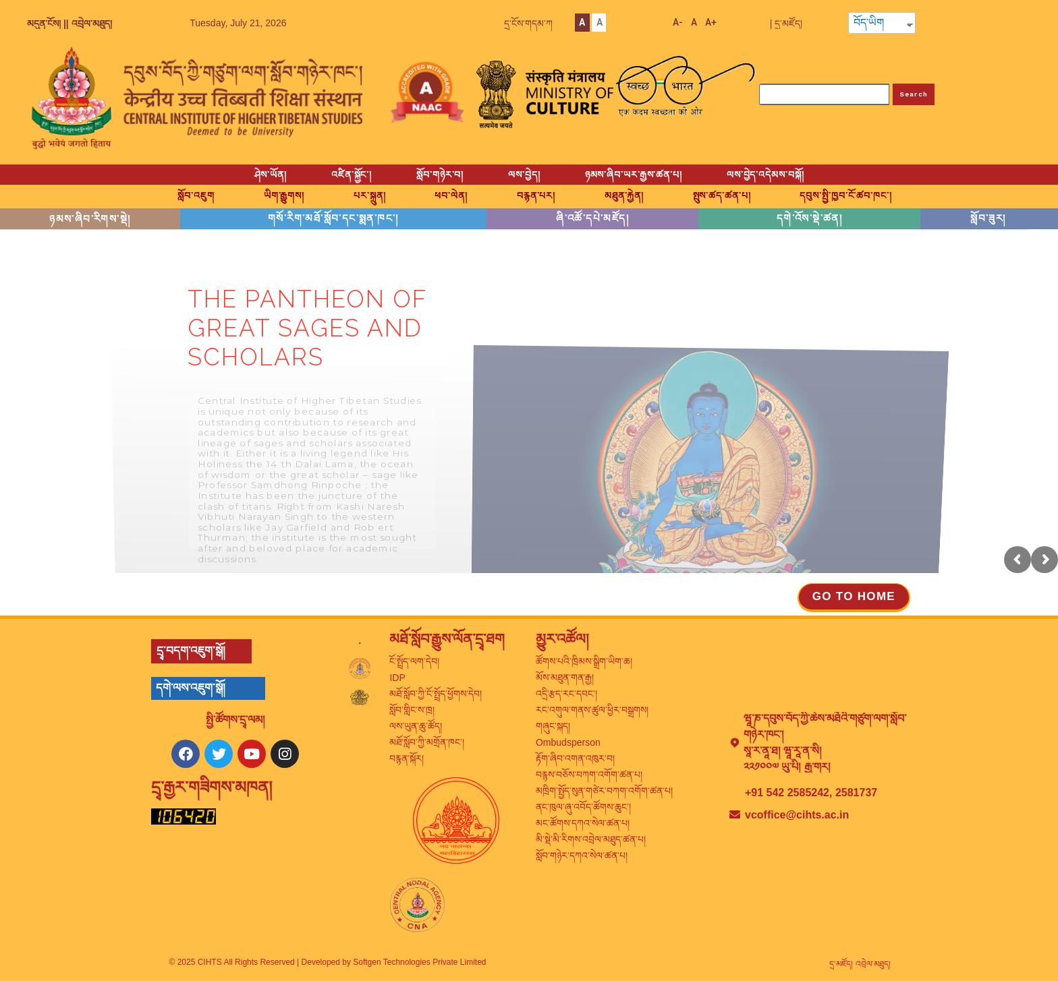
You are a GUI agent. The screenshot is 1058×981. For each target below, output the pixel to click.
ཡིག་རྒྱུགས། (284, 195)
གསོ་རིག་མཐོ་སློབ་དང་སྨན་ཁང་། (333, 218)
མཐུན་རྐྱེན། (624, 195)
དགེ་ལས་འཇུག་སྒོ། (190, 688)
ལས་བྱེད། (524, 174)
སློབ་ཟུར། (987, 218)
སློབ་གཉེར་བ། (440, 174)
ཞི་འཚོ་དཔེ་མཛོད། (592, 218)
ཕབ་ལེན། (451, 195)
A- (678, 23)
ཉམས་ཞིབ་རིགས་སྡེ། (89, 219)
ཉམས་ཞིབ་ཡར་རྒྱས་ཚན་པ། (633, 174)
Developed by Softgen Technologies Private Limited (394, 962)
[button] (854, 597)
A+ (711, 23)
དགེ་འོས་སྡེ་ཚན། (809, 218)
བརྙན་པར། (536, 195)
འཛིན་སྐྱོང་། (351, 174)
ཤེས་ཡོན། (270, 174)
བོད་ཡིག (869, 23)
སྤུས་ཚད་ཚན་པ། (722, 195)
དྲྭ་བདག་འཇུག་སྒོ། (191, 651)
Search (913, 94)
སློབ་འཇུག (195, 195)
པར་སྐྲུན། (369, 195)
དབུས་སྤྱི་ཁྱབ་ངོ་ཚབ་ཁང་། (845, 195)
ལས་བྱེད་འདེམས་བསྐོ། (765, 174)
